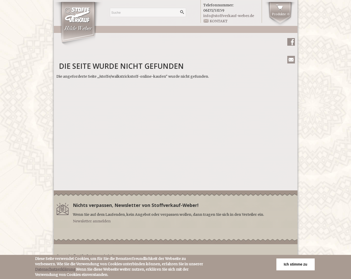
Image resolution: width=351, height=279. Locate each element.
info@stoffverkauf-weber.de (228, 15)
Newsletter (291, 59)
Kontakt (219, 21)
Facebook (291, 42)
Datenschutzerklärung (55, 270)
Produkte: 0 (280, 14)
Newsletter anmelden (92, 221)
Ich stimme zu (295, 265)
